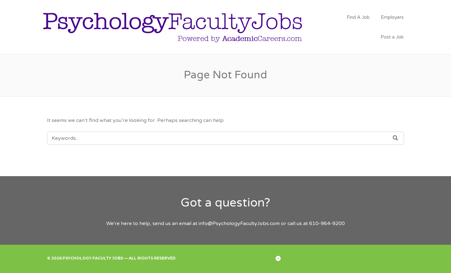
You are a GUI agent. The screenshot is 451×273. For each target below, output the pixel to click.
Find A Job (358, 17)
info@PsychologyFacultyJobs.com (239, 223)
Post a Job (392, 37)
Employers (392, 17)
